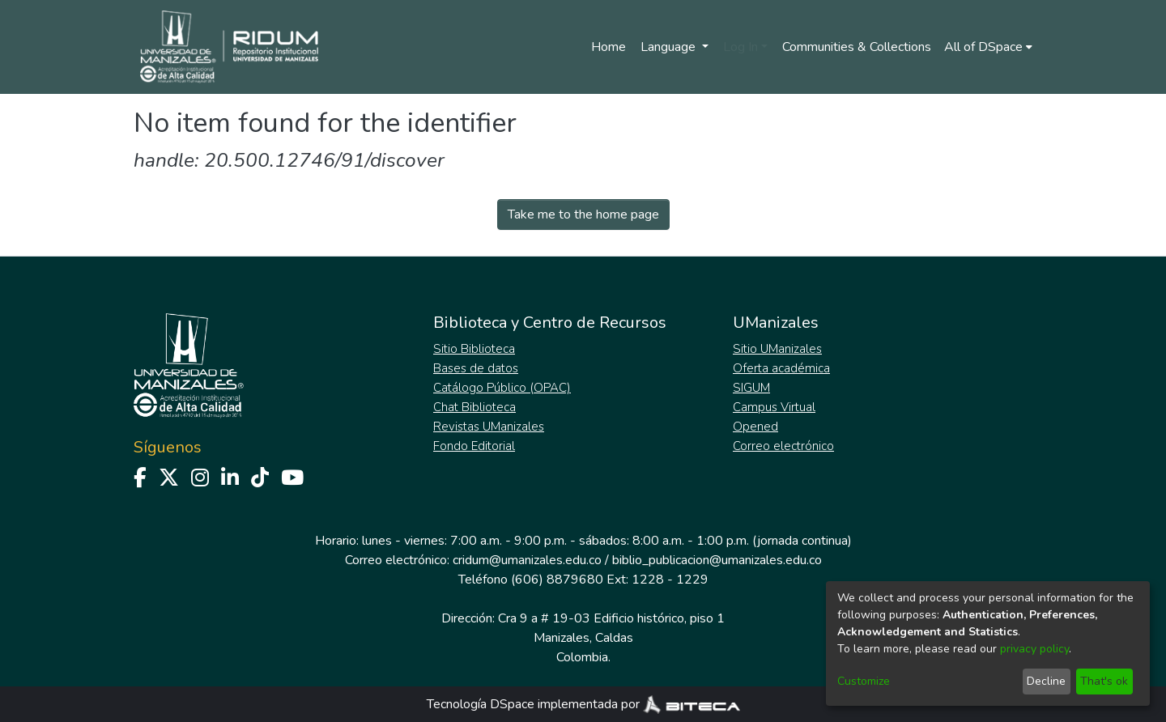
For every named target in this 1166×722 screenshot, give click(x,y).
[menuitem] (988, 47)
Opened (755, 426)
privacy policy (1034, 648)
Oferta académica (781, 368)
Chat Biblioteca (474, 407)
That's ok (1104, 681)
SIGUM (751, 388)
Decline (1046, 681)
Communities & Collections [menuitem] (856, 47)
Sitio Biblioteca (474, 349)
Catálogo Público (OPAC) (502, 388)
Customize (863, 681)
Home (608, 47)
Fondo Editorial (474, 446)
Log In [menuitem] (740, 47)
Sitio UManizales (777, 349)
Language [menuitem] (669, 47)
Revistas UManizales (488, 426)
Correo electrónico (783, 446)
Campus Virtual (774, 407)
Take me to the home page (583, 214)
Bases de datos (475, 368)
